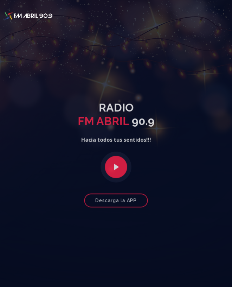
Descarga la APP (116, 199)
